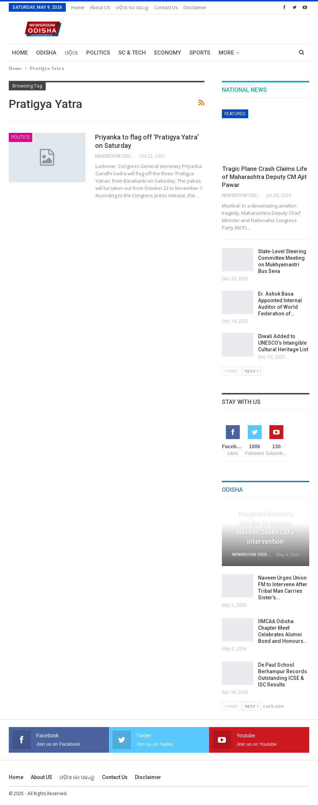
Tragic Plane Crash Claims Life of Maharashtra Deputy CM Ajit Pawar (264, 176)
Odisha (46, 52)
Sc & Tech (132, 52)
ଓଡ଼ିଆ (71, 52)
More (226, 52)
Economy (167, 52)
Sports (199, 52)
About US (100, 7)
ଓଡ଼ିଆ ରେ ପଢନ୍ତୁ (132, 7)
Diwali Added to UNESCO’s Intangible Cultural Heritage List (283, 342)
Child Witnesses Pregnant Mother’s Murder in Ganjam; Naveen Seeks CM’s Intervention (265, 523)
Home (77, 7)
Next (251, 371)
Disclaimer (195, 7)
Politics (98, 52)
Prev (231, 371)
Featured (235, 113)
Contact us (166, 7)
